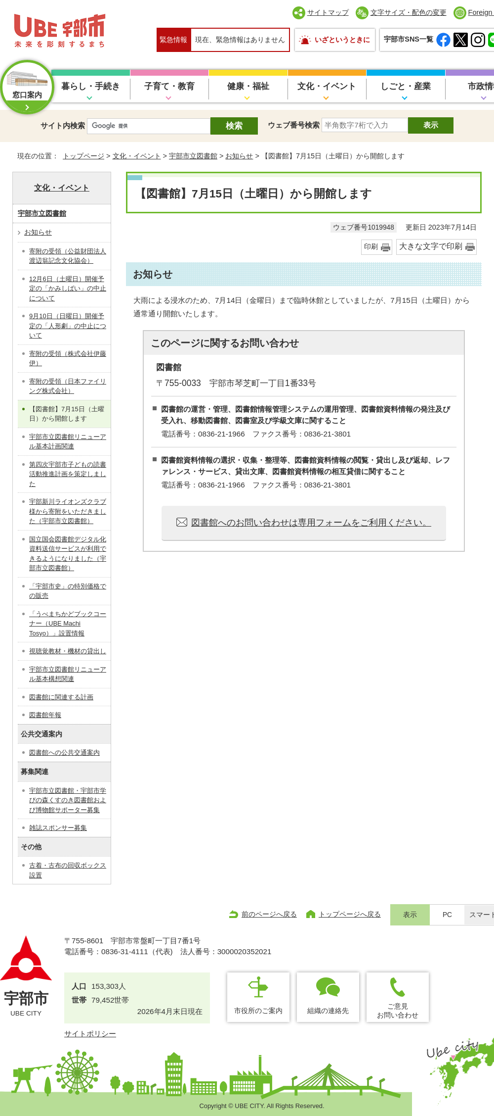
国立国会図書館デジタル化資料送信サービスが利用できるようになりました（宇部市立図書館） (67, 553)
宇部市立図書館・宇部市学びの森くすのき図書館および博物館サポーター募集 (67, 800)
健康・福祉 (248, 86)
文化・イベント (326, 86)
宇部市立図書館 (193, 156)
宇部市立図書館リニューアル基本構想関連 (67, 674)
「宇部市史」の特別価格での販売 (67, 591)
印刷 (371, 246)
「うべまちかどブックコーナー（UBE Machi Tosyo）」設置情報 (67, 623)
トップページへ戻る (350, 914)
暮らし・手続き (90, 86)
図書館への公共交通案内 (64, 752)
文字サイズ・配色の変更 (408, 12)
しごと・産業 (405, 86)
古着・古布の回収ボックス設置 (67, 870)
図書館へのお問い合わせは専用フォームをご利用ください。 (311, 522)
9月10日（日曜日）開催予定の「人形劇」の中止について (67, 325)
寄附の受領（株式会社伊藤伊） (67, 358)
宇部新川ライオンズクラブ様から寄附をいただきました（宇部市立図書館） (67, 511)
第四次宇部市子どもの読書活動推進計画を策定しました (67, 474)
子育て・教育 (169, 86)
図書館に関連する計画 (61, 697)
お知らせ (239, 156)
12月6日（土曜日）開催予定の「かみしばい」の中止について (67, 288)
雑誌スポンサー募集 (58, 827)
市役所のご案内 (258, 1011)
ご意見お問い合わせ (397, 1010)
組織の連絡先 (328, 1011)
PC (447, 915)
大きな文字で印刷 (430, 246)
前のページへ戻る (269, 914)
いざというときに (342, 40)
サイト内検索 (63, 125)
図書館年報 (45, 715)
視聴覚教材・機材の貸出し (67, 651)
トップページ (83, 156)
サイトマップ (328, 12)
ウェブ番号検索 (294, 125)
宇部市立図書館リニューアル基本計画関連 (67, 441)
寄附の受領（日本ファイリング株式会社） (67, 386)
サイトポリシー (90, 1033)
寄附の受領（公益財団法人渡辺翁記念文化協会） (67, 256)
